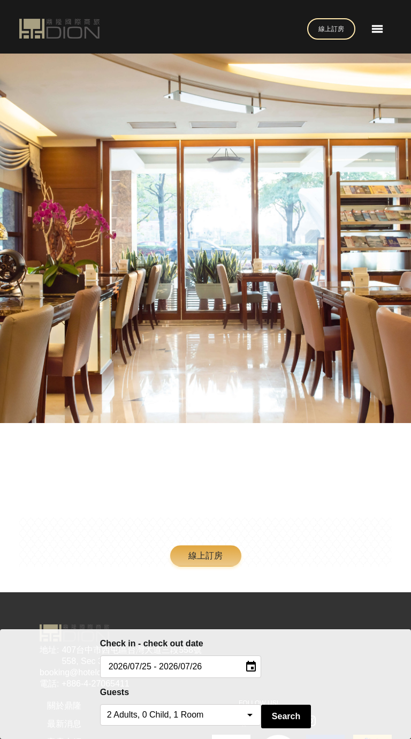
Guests (114, 692)
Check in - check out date (151, 643)
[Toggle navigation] (377, 29)
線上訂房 (331, 29)
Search (286, 716)
